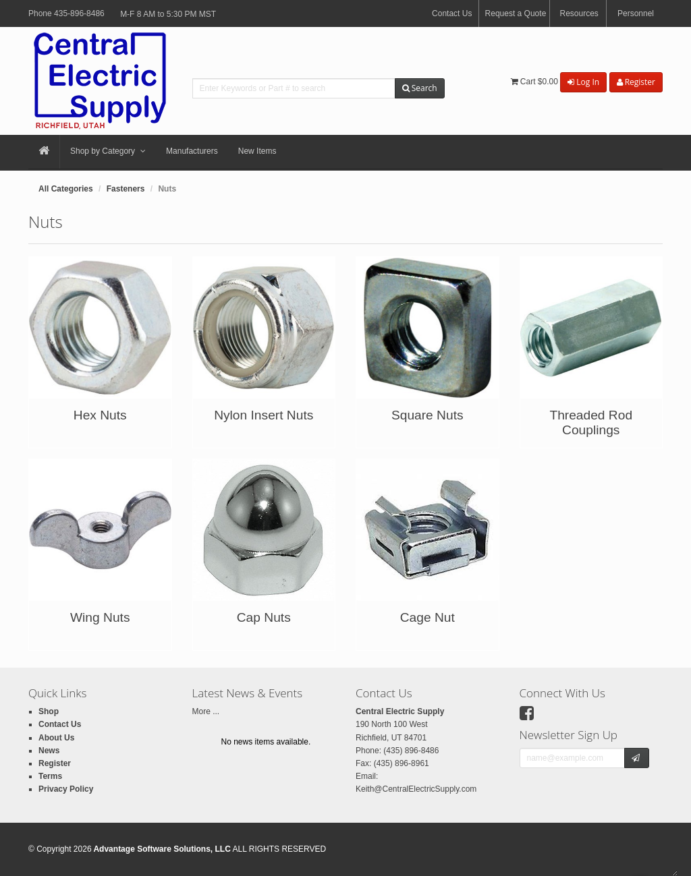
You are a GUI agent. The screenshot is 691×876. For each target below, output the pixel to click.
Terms (50, 776)
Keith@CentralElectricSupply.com (416, 789)
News (48, 750)
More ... (206, 711)
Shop (48, 711)
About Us (56, 737)
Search (419, 88)
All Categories (65, 189)
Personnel (635, 13)
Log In (583, 82)
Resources (578, 13)
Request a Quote (516, 13)
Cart (534, 81)
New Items (257, 151)
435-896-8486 (79, 13)
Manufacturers (192, 151)
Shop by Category (108, 151)
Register (636, 82)
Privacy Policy (65, 789)
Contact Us (452, 13)
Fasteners (126, 189)
